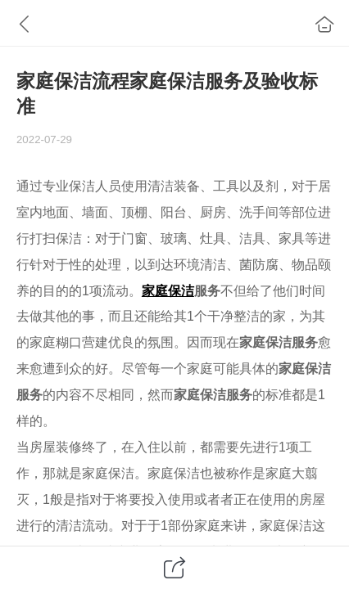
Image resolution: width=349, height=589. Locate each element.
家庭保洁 (168, 291)
